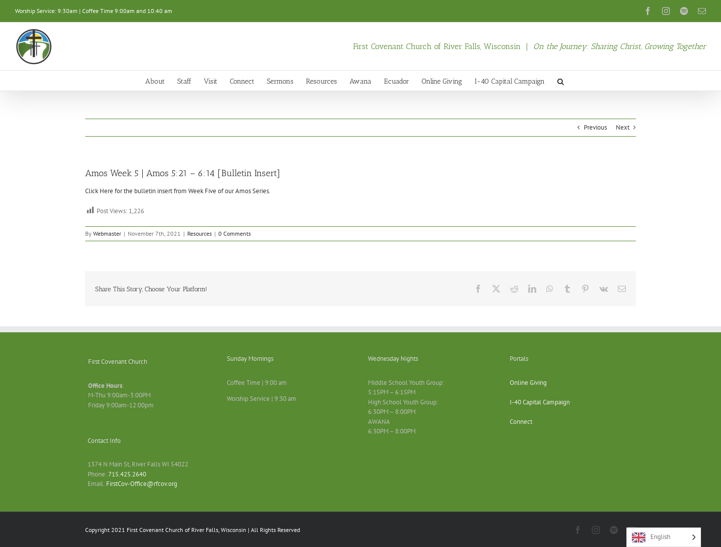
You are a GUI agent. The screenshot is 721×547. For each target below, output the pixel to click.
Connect (521, 421)
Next (622, 127)
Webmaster (107, 233)
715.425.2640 (127, 474)
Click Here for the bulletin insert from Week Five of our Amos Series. (177, 191)
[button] (560, 81)
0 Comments (234, 233)
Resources (199, 233)
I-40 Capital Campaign (540, 402)
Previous (595, 127)
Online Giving (528, 382)
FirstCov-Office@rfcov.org (141, 483)
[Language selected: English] (663, 537)
